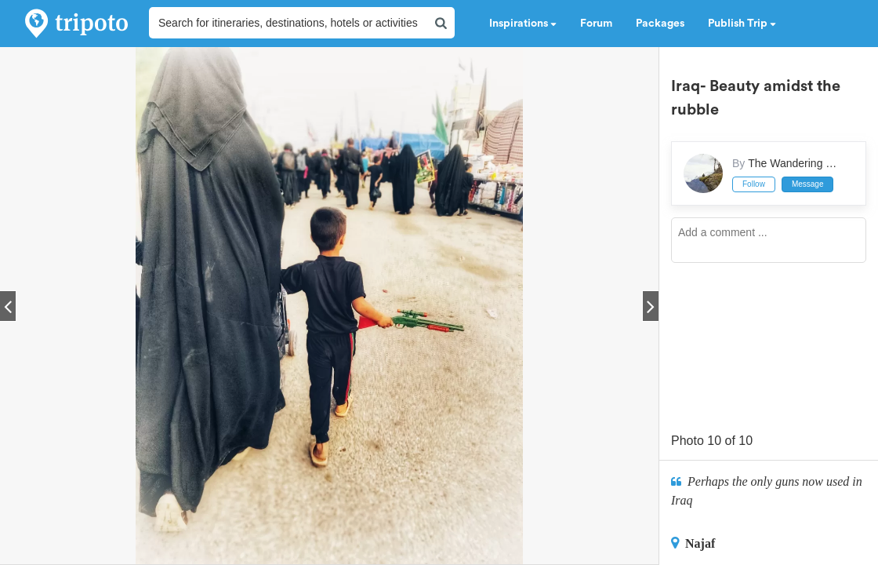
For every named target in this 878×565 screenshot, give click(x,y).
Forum (596, 23)
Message (808, 184)
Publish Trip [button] (742, 23)
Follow (753, 184)
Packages (660, 23)
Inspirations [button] (523, 23)
